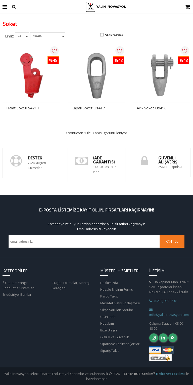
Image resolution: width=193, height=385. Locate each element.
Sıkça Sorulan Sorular (116, 310)
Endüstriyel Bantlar (17, 294)
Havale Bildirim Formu (116, 289)
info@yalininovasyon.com (169, 312)
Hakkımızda (109, 282)
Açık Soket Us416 (152, 107)
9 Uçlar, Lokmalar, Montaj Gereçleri (70, 285)
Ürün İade (108, 316)
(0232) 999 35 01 (163, 300)
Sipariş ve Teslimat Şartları (120, 343)
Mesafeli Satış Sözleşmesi (120, 303)
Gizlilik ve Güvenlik (114, 337)
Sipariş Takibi (110, 350)
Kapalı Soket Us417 (88, 107)
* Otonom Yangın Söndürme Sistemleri (18, 285)
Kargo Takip (109, 296)
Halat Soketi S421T (22, 107)
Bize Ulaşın (108, 330)
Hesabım (107, 323)
